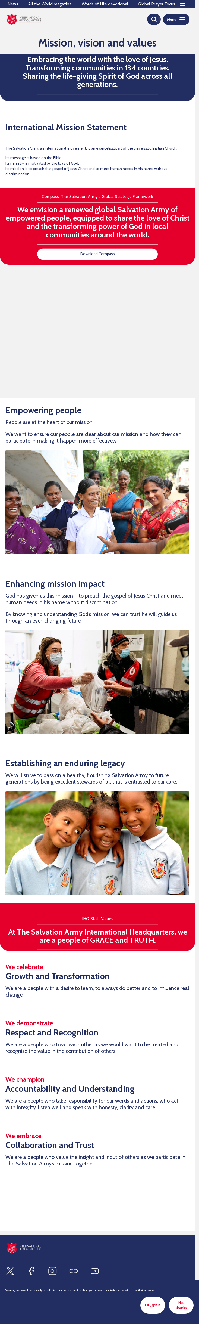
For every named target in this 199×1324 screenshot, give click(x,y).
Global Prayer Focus (156, 4)
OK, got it (152, 1305)
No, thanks (181, 1305)
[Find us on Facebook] (31, 1271)
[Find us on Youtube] (94, 1271)
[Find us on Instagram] (52, 1271)
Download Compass (97, 254)
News (13, 4)
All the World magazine (50, 4)
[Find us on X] (10, 1271)
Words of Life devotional (105, 4)
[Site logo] (24, 1248)
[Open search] (154, 19)
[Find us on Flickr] (73, 1271)
